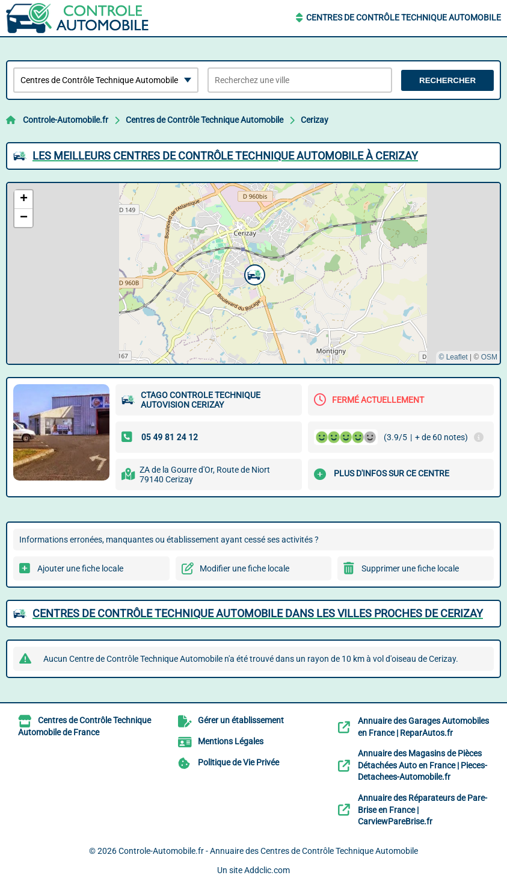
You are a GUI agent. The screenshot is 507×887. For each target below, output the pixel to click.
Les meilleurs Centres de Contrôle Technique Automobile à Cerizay (225, 155)
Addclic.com (267, 870)
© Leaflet (452, 357)
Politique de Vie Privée (238, 762)
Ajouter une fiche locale (80, 568)
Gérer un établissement (241, 720)
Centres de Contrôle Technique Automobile (403, 17)
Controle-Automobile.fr (65, 120)
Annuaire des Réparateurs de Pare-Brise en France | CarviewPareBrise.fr (422, 809)
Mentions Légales (230, 741)
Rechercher (447, 80)
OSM (489, 357)
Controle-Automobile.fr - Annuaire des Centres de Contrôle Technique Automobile (268, 851)
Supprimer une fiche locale (410, 568)
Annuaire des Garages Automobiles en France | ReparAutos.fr (423, 727)
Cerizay (314, 120)
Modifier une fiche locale (244, 568)
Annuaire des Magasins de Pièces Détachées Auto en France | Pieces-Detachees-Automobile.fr (422, 765)
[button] (253, 273)
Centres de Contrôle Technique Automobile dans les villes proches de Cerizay (257, 613)
